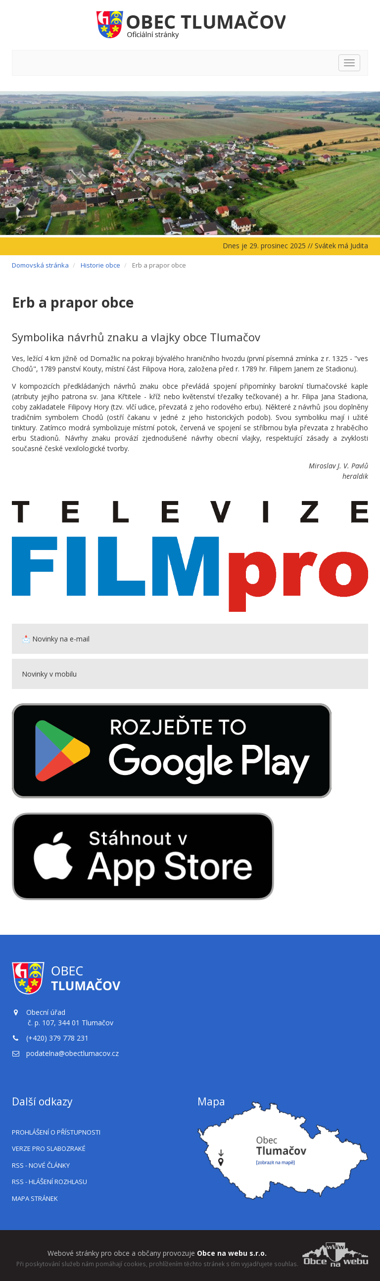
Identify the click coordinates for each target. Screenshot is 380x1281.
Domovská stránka (40, 265)
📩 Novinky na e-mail (56, 638)
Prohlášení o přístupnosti (56, 1132)
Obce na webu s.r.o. (232, 1253)
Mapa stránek (35, 1198)
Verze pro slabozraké (49, 1148)
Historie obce (100, 265)
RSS (41, 1165)
